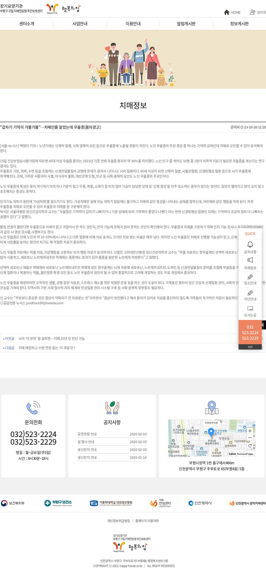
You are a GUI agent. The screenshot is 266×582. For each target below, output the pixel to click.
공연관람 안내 (112, 433)
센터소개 (26, 23)
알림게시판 (186, 23)
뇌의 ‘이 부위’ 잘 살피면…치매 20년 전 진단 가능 (52, 338)
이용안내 (133, 23)
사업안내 (79, 23)
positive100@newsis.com (44, 302)
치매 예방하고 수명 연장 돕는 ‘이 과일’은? (47, 347)
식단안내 (250, 298)
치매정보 (250, 267)
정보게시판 (239, 23)
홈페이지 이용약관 (147, 520)
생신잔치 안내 (112, 449)
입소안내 (250, 282)
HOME (235, 12)
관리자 (261, 12)
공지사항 (250, 251)
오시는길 (250, 314)
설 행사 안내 (112, 441)
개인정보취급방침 (118, 520)
